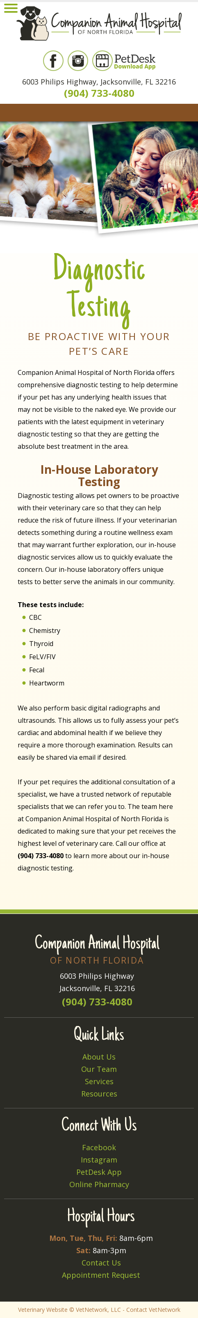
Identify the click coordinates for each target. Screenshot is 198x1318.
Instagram (99, 1160)
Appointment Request (101, 1275)
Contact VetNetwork (153, 1309)
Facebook (99, 1147)
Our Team (99, 1069)
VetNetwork (91, 1309)
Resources (99, 1094)
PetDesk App (99, 1172)
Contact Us (101, 1263)
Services (99, 1081)
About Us (99, 1057)
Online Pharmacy (99, 1184)
